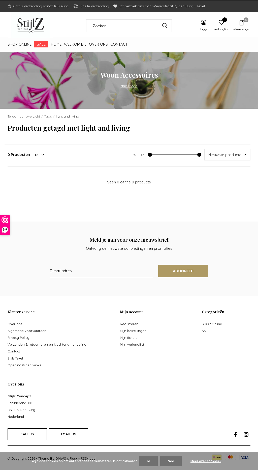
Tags (48, 116)
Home (56, 44)
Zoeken (165, 25)
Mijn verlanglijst (132, 344)
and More (129, 86)
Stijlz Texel (15, 358)
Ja (148, 461)
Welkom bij (75, 44)
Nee (171, 461)
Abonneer (183, 270)
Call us (27, 434)
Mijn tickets (128, 338)
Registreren (129, 324)
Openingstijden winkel (25, 365)
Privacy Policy (18, 338)
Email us (68, 434)
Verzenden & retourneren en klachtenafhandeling (47, 344)
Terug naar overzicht (24, 116)
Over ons (98, 44)
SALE (41, 44)
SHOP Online (19, 44)
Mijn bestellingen (133, 331)
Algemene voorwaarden (27, 331)
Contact (119, 44)
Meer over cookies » (205, 461)
